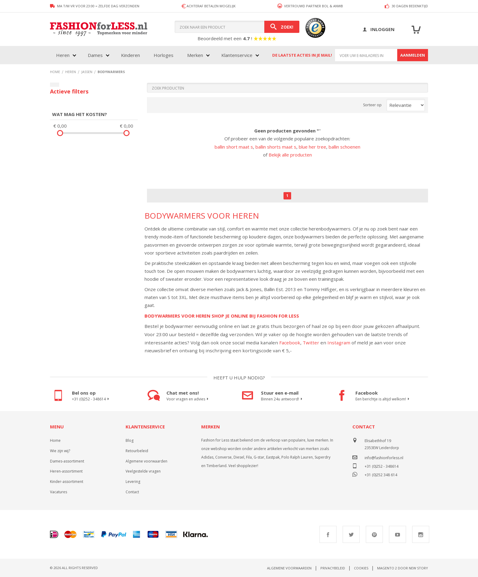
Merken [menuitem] (195, 55)
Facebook (289, 343)
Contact (132, 491)
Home (55, 440)
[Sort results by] (406, 105)
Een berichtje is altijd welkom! (383, 399)
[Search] (281, 27)
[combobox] (237, 27)
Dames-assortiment (67, 461)
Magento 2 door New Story (402, 568)
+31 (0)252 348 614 (381, 474)
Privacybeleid (332, 568)
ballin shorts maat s (275, 147)
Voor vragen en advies (188, 399)
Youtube (397, 534)
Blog (130, 440)
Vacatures (58, 491)
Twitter (311, 343)
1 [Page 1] (287, 195)
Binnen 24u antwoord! (282, 399)
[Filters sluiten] (54, 85)
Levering (133, 481)
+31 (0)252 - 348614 (91, 399)
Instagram (338, 343)
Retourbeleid (137, 450)
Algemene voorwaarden (146, 461)
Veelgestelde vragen (143, 471)
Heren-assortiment (66, 471)
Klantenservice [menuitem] (236, 55)
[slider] (60, 133)
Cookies (361, 568)
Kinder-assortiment (66, 481)
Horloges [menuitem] (163, 55)
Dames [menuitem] (95, 55)
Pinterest (374, 534)
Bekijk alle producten (290, 155)
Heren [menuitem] (63, 55)
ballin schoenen (344, 147)
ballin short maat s (234, 147)
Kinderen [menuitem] (130, 55)
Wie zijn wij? (60, 450)
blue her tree (312, 147)
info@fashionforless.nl (384, 457)
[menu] (157, 55)
